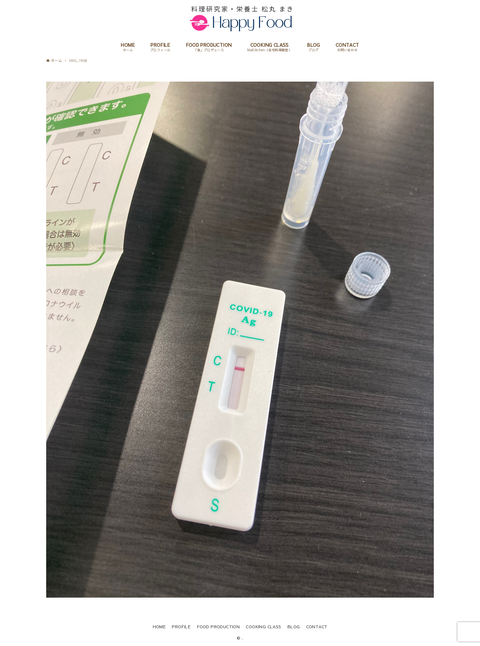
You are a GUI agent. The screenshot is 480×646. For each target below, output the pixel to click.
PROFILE (181, 626)
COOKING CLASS (263, 626)
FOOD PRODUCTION (218, 626)
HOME (159, 626)
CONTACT (317, 626)
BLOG (293, 626)
